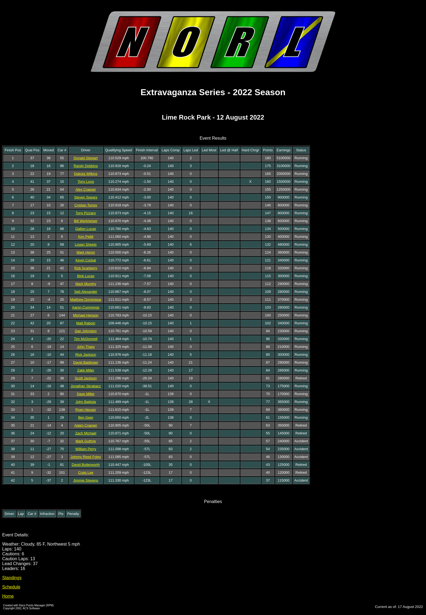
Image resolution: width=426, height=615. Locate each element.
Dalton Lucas (86, 229)
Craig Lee (85, 472)
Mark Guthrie (86, 441)
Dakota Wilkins (85, 174)
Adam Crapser (85, 425)
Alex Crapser (86, 189)
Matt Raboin (85, 323)
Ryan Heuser (86, 410)
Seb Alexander (85, 292)
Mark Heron (86, 252)
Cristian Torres (85, 205)
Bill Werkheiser (85, 221)
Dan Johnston (85, 331)
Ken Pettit (85, 237)
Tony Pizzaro (86, 213)
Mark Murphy (86, 284)
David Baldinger (85, 362)
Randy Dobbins (86, 166)
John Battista (86, 402)
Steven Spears (85, 197)
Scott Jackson (86, 378)
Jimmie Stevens (85, 480)
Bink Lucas (86, 276)
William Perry (85, 449)
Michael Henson (85, 315)
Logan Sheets (85, 244)
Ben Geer (85, 417)
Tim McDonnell (85, 339)
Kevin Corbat (86, 260)
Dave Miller (86, 394)
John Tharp (86, 347)
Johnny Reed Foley (85, 457)
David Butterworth (86, 465)
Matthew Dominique (85, 299)
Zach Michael (85, 433)
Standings (11, 577)
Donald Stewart (86, 158)
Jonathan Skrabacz (86, 386)
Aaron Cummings (85, 307)
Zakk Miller (85, 370)
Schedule (11, 587)
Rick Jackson (85, 355)
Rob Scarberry (85, 268)
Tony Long (85, 182)
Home (8, 596)
